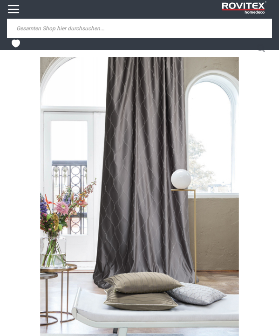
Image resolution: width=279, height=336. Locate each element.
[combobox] (79, 28)
